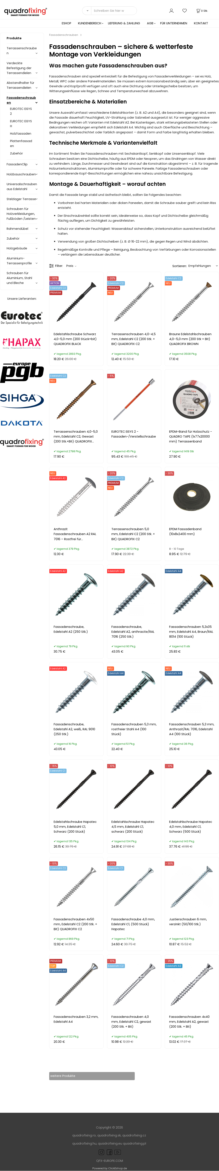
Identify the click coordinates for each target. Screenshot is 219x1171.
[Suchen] (86, 10)
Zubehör (16, 153)
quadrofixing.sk (109, 1135)
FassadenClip (17, 164)
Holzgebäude (17, 248)
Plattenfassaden (21, 143)
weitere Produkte (66, 1076)
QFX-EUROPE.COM (109, 1161)
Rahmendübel (17, 229)
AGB (150, 23)
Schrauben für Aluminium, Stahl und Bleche (19, 278)
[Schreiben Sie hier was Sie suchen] (114, 10)
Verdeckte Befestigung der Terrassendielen (19, 68)
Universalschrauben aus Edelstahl (22, 186)
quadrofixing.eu (110, 1144)
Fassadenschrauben (21, 100)
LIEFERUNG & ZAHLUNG (124, 23)
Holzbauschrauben (21, 174)
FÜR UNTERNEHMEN (173, 23)
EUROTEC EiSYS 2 (21, 111)
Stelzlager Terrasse (21, 199)
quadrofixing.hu (84, 1144)
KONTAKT (201, 23)
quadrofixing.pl (134, 1144)
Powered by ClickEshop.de (109, 1168)
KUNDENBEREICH (89, 23)
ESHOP (66, 23)
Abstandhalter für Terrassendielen (20, 85)
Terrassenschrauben (22, 50)
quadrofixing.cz (134, 1135)
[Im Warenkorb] (202, 11)
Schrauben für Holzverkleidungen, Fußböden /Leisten (21, 214)
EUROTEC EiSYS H (21, 123)
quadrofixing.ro (84, 1135)
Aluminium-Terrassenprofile (19, 260)
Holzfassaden (20, 133)
